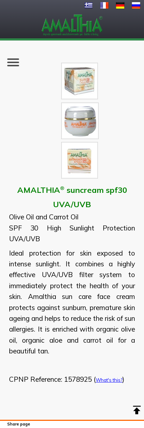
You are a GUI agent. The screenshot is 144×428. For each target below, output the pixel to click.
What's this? (109, 380)
